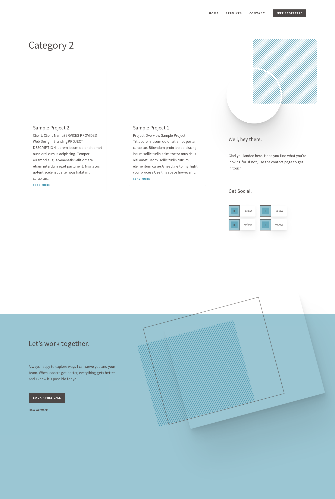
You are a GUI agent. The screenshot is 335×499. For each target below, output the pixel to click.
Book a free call (48, 402)
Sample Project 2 (51, 129)
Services (233, 14)
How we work (39, 415)
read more (41, 187)
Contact (256, 14)
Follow (249, 213)
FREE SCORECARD (289, 14)
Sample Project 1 (151, 129)
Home (212, 14)
